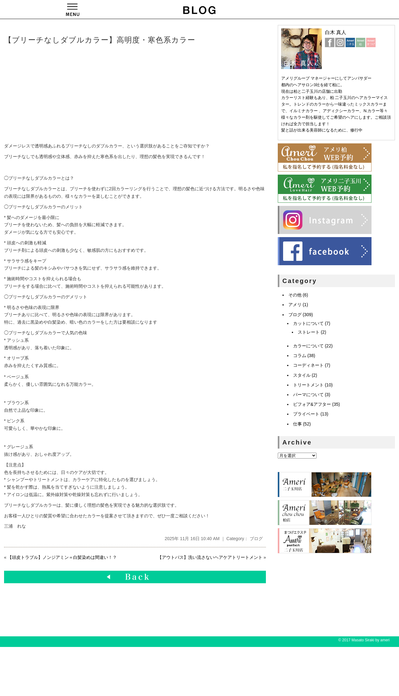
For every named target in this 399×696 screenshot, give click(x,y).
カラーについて (308, 345)
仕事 (297, 423)
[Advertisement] (99, 94)
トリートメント (308, 384)
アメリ (295, 304)
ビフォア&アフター (312, 404)
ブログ (256, 538)
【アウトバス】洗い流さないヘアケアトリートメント (209, 557)
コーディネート (308, 365)
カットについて (308, 323)
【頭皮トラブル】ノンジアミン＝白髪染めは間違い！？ (62, 557)
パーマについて (308, 394)
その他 (295, 294)
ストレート (309, 332)
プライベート (306, 413)
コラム (299, 355)
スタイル (302, 375)
